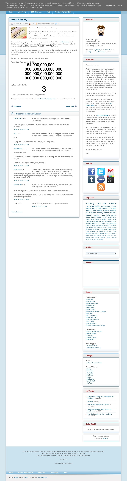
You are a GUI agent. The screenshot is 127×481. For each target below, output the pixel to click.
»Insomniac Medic (91, 346)
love (97, 233)
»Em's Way (89, 336)
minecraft (114, 237)
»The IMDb (89, 373)
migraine (101, 221)
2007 (111, 235)
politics (102, 233)
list (115, 223)
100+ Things (101, 52)
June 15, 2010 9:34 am (21, 144)
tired (94, 211)
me (104, 203)
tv (104, 223)
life (87, 223)
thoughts (113, 225)
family (99, 211)
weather (93, 213)
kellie (97, 206)
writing (101, 239)
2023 (115, 235)
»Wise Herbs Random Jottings (95, 325)
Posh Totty (17, 169)
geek (39, 23)
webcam (114, 227)
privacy (43, 23)
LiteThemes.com (42, 477)
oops (99, 217)
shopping (103, 219)
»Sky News (89, 375)
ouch (108, 206)
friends (88, 208)
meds (88, 217)
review (102, 223)
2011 (110, 231)
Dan (33, 23)
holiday (96, 215)
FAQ (89, 52)
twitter (106, 233)
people (112, 223)
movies (105, 217)
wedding (102, 225)
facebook (102, 237)
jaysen (113, 215)
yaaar (109, 227)
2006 (108, 235)
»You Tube (89, 383)
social (107, 221)
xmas (114, 219)
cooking (97, 237)
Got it (120, 5)
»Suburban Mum (91, 323)
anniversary (96, 229)
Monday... (91, 401)
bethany (89, 211)
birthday (100, 213)
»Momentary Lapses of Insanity (96, 311)
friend (95, 235)
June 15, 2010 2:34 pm (21, 165)
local (89, 223)
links (108, 215)
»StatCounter (90, 379)
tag (92, 239)
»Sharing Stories (91, 338)
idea (87, 227)
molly (91, 227)
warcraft (93, 225)
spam (93, 223)
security (48, 23)
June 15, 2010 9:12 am (21, 129)
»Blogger (88, 369)
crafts (114, 231)
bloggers (89, 215)
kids (110, 208)
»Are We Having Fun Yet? (94, 331)
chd (106, 225)
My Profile (97, 50)
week (114, 221)
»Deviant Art (90, 371)
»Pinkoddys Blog (91, 317)
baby (95, 227)
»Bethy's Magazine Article (94, 363)
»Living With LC (91, 307)
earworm (88, 233)
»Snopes (88, 377)
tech (52, 23)
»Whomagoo (90, 339)
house (97, 219)
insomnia (112, 213)
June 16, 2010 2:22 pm (39, 206)
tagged (113, 206)
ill (96, 208)
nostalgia (92, 231)
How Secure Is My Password (46, 99)
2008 (110, 233)
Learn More (110, 5)
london (94, 233)
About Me (107, 50)
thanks (88, 225)
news (88, 213)
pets (92, 219)
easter (102, 229)
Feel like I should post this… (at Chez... (100, 414)
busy (93, 208)
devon (91, 235)
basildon (88, 237)
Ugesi (26, 477)
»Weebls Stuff (90, 381)
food (97, 225)
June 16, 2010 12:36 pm (21, 199)
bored (87, 235)
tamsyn (93, 217)
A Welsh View (64, 42)
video (103, 215)
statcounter (89, 221)
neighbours (88, 239)
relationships (112, 217)
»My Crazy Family (91, 315)
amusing (90, 203)
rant (99, 203)
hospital (99, 235)
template (113, 211)
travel (95, 239)
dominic (99, 227)
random (105, 208)
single (109, 219)
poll (97, 231)
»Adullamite (89, 299)
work (110, 221)
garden (108, 237)
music (87, 219)
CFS (97, 223)
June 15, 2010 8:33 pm (21, 180)
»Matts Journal (90, 309)
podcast (104, 235)
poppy (101, 231)
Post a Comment (17, 212)
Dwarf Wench (18, 149)
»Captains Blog (90, 301)
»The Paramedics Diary (93, 348)
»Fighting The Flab (92, 303)
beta (107, 223)
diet (109, 225)
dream (110, 229)
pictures (106, 211)
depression (89, 229)
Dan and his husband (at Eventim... (99, 404)
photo (103, 206)
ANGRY (114, 233)
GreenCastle (18, 184)
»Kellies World (90, 305)
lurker (106, 229)
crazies (106, 213)
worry (98, 239)
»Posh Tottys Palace (92, 319)
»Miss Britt (89, 313)
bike (92, 237)
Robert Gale (17, 118)
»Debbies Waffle (91, 333)
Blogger (105, 438)
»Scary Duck (90, 321)
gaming (96, 221)
